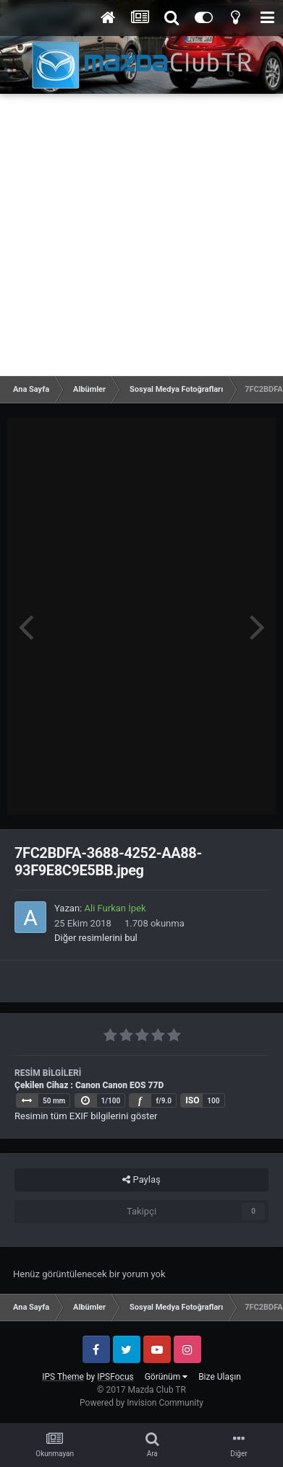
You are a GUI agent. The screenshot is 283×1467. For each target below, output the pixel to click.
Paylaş (141, 1180)
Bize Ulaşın (219, 1377)
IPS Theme (63, 1377)
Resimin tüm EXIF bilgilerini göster (86, 1116)
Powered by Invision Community (141, 1403)
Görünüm (166, 1377)
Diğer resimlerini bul (96, 937)
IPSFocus (115, 1377)
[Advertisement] (141, 235)
